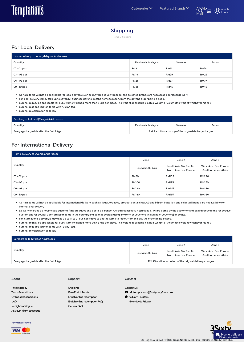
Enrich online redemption (82, 299)
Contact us (131, 290)
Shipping (73, 290)
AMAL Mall (200, 12)
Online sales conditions (24, 299)
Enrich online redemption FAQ (85, 303)
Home (116, 38)
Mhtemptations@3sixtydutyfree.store (151, 294)
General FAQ (75, 308)
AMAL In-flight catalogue (25, 312)
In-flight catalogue (21, 308)
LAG (14, 303)
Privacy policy (19, 290)
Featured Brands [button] (172, 9)
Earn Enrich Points (78, 294)
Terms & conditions (22, 294)
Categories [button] (139, 9)
